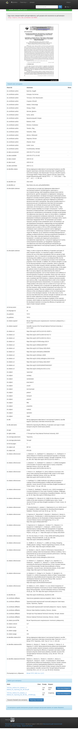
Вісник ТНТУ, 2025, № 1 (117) (18, 9)
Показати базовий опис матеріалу (17, 700)
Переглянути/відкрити (63, 688)
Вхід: (68, 7)
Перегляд (23, 2)
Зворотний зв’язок (27, 726)
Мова (69, 2)
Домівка (14, 2)
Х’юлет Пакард (16, 726)
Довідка (32, 2)
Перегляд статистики (36, 700)
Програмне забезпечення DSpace (15, 724)
